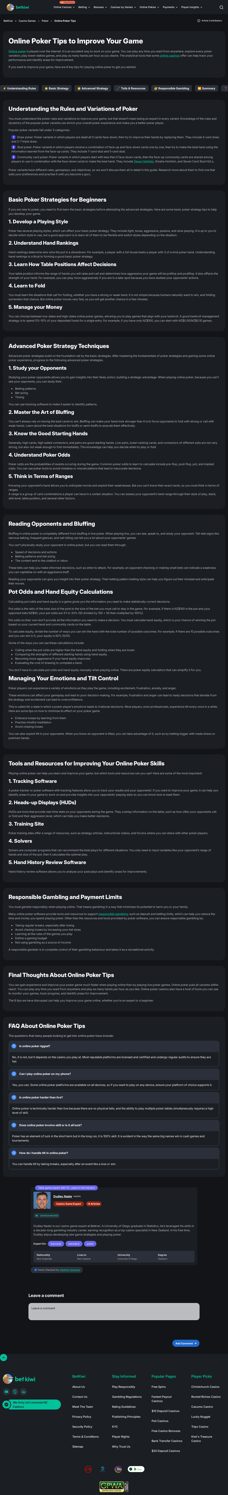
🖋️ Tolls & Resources (131, 88)
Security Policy (82, 1426)
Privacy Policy (81, 1416)
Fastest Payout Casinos (162, 1399)
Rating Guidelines (124, 1406)
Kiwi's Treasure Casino (201, 1439)
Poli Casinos (160, 1421)
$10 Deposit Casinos (166, 1411)
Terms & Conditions (85, 1436)
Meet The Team (82, 1406)
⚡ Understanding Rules (19, 88)
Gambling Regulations (127, 1396)
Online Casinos (63, 7)
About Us (78, 1387)
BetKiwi (8, 20)
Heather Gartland (70, 1269)
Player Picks (201, 1376)
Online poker (17, 51)
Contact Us (79, 1396)
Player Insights (190, 7)
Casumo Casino (202, 1406)
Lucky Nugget (200, 1416)
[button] (223, 7)
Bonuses (99, 7)
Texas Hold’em (143, 161)
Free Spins (159, 1387)
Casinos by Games (122, 7)
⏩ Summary (206, 88)
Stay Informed (124, 1376)
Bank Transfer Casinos (167, 1441)
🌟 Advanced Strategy (92, 88)
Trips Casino (199, 1426)
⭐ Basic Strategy (57, 88)
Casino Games (27, 20)
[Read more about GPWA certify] (114, 1486)
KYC (115, 1426)
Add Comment (185, 1343)
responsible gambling (113, 914)
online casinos (169, 55)
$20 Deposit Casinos (166, 1451)
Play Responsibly (123, 1387)
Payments (169, 7)
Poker (45, 20)
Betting (82, 7)
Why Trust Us (121, 1446)
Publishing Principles (126, 1416)
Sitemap (77, 1446)
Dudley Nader (62, 1196)
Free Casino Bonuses (166, 1431)
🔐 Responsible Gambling (171, 88)
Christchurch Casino (205, 1387)
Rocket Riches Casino (206, 1396)
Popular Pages (164, 1376)
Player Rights (121, 1436)
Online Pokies (148, 7)
